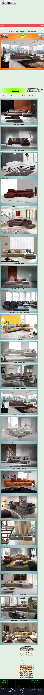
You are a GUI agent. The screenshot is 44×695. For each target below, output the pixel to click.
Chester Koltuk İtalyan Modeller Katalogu (26, 649)
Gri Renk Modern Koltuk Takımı (26, 657)
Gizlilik (2, 684)
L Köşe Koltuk (18, 686)
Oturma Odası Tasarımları (34, 684)
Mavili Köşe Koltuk (26, 670)
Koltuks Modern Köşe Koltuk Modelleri (26, 662)
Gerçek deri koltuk (19, 684)
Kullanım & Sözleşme (4, 682)
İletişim (2, 686)
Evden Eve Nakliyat (33, 686)
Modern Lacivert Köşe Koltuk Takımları (26, 651)
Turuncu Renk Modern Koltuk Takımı (26, 668)
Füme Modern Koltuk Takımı (26, 647)
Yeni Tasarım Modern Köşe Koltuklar (26, 655)
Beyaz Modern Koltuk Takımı (26, 664)
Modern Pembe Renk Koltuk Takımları (26, 672)
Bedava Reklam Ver (4, 680)
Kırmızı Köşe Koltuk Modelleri (27, 674)
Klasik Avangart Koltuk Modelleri (26, 666)
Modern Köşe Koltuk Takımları (26, 653)
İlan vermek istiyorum (34, 680)
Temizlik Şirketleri (33, 682)
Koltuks (9, 3)
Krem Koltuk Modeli (27, 676)
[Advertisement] (22, 15)
